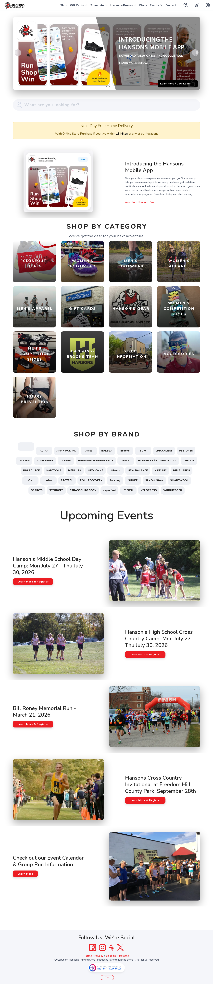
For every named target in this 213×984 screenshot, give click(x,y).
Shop (63, 5)
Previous (18, 52)
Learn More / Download (175, 83)
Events (154, 5)
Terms (88, 956)
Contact (171, 5)
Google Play (146, 202)
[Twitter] (120, 947)
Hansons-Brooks (121, 5)
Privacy (98, 956)
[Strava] (111, 947)
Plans (143, 5)
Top (107, 977)
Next (195, 52)
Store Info (97, 5)
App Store (131, 202)
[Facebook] (93, 947)
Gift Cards (77, 5)
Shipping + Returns (117, 956)
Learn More (25, 874)
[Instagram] (102, 947)
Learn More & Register (33, 581)
